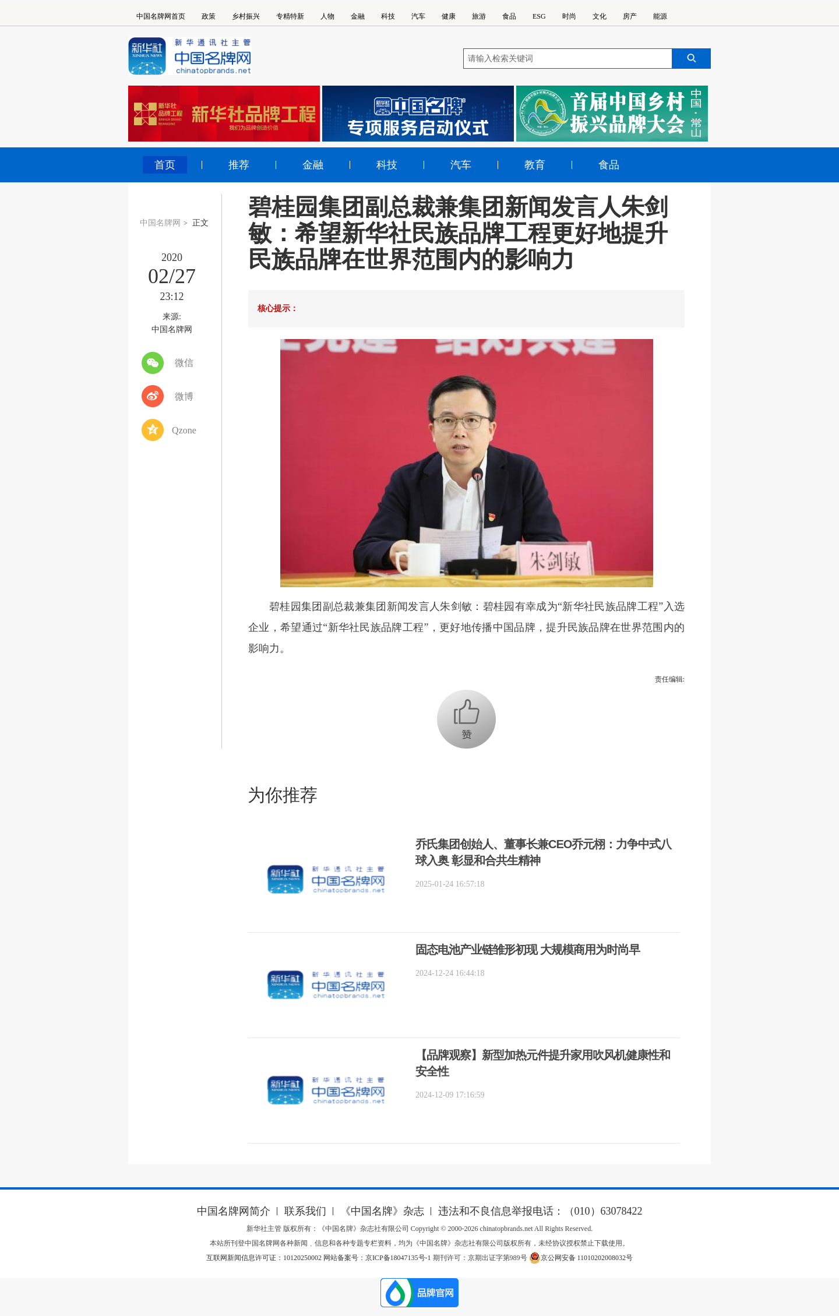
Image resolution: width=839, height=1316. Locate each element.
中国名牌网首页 (160, 16)
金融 (358, 16)
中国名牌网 (160, 222)
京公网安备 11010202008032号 (581, 1258)
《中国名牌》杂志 (382, 1211)
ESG (539, 16)
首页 (164, 165)
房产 (630, 16)
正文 (200, 222)
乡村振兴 (246, 16)
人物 (327, 16)
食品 (509, 16)
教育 (534, 165)
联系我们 (305, 1211)
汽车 (418, 16)
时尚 (569, 16)
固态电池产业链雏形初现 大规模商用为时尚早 (527, 949)
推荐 (238, 165)
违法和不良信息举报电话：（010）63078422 (540, 1211)
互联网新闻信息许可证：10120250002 (264, 1258)
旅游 (479, 16)
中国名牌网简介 (233, 1211)
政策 (209, 16)
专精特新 (290, 16)
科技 (388, 16)
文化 (600, 16)
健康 (449, 16)
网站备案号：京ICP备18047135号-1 (377, 1258)
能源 (660, 16)
